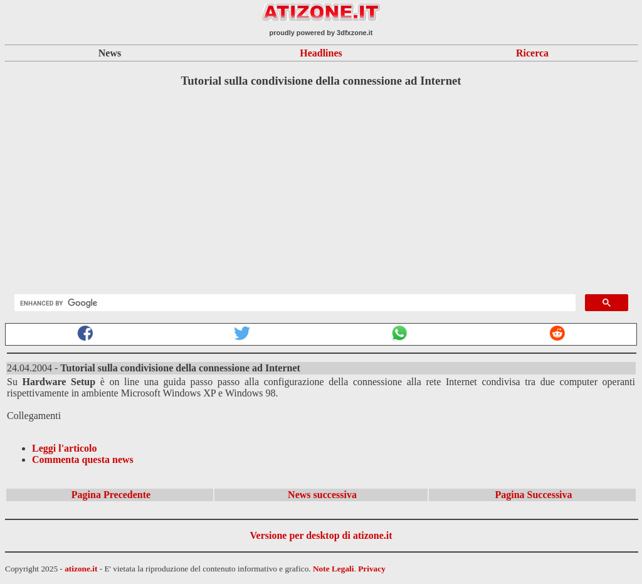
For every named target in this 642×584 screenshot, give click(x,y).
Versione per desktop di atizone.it (321, 535)
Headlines (321, 53)
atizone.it (81, 568)
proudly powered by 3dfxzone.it (320, 32)
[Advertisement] (321, 187)
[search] (293, 303)
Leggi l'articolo (64, 448)
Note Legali (333, 568)
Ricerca (532, 53)
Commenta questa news (83, 459)
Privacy (372, 568)
